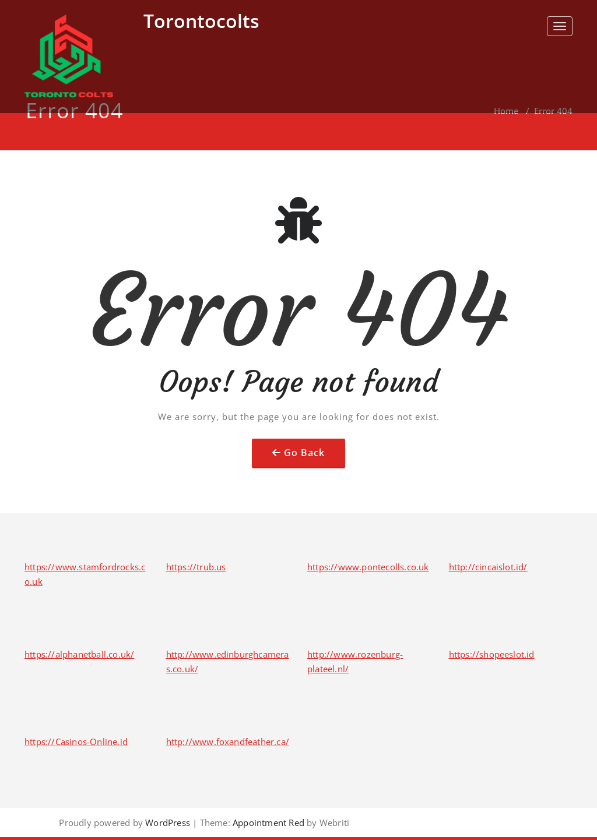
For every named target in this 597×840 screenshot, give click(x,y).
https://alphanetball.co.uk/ (79, 654)
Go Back (304, 452)
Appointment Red (267, 822)
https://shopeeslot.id (492, 654)
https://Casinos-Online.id (76, 741)
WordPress (167, 822)
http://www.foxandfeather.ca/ (228, 741)
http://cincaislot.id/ (488, 567)
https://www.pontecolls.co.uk (368, 567)
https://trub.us (196, 567)
